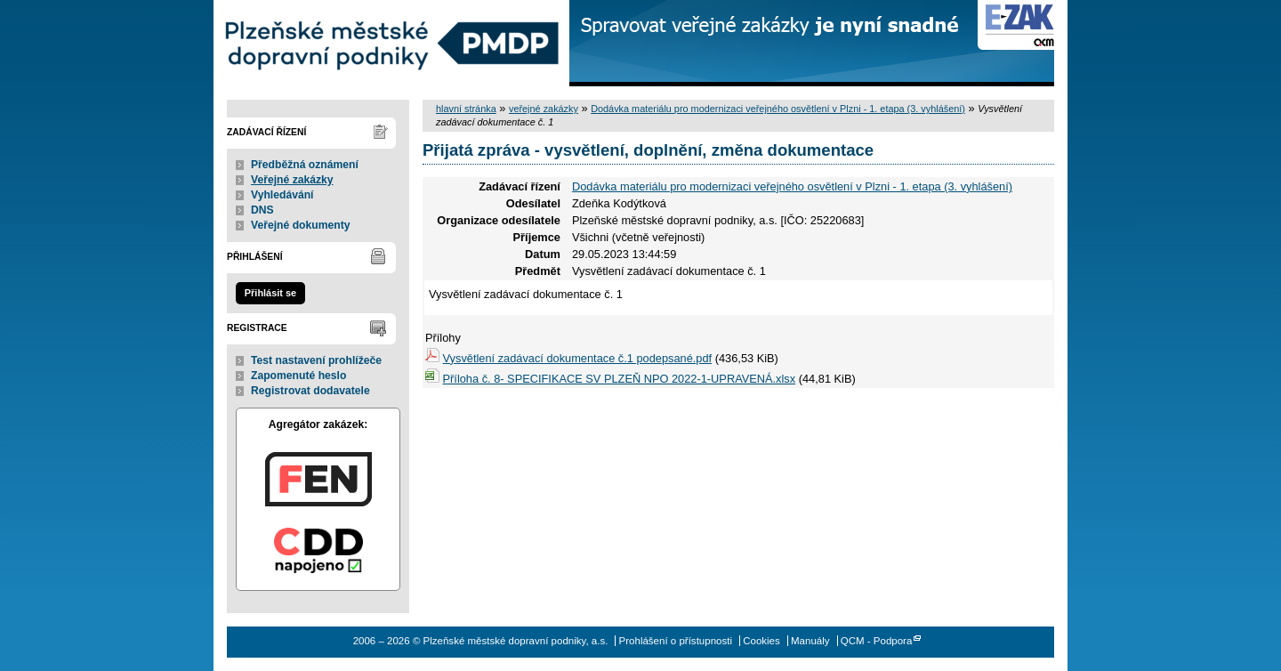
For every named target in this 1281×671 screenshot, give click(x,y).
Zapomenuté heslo (298, 375)
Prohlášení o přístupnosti (675, 640)
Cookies (761, 640)
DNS (262, 210)
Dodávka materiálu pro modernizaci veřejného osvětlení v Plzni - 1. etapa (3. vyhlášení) (778, 108)
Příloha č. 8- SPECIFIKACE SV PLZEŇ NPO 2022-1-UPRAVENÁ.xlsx (619, 378)
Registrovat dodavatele (310, 390)
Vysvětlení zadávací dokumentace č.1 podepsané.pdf (578, 358)
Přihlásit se (270, 292)
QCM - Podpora (877, 640)
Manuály (810, 640)
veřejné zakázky (543, 108)
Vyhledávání (282, 195)
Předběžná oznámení (305, 164)
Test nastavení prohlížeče (316, 360)
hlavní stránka (466, 108)
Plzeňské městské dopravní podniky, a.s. (391, 43)
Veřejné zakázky (292, 180)
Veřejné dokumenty (300, 225)
